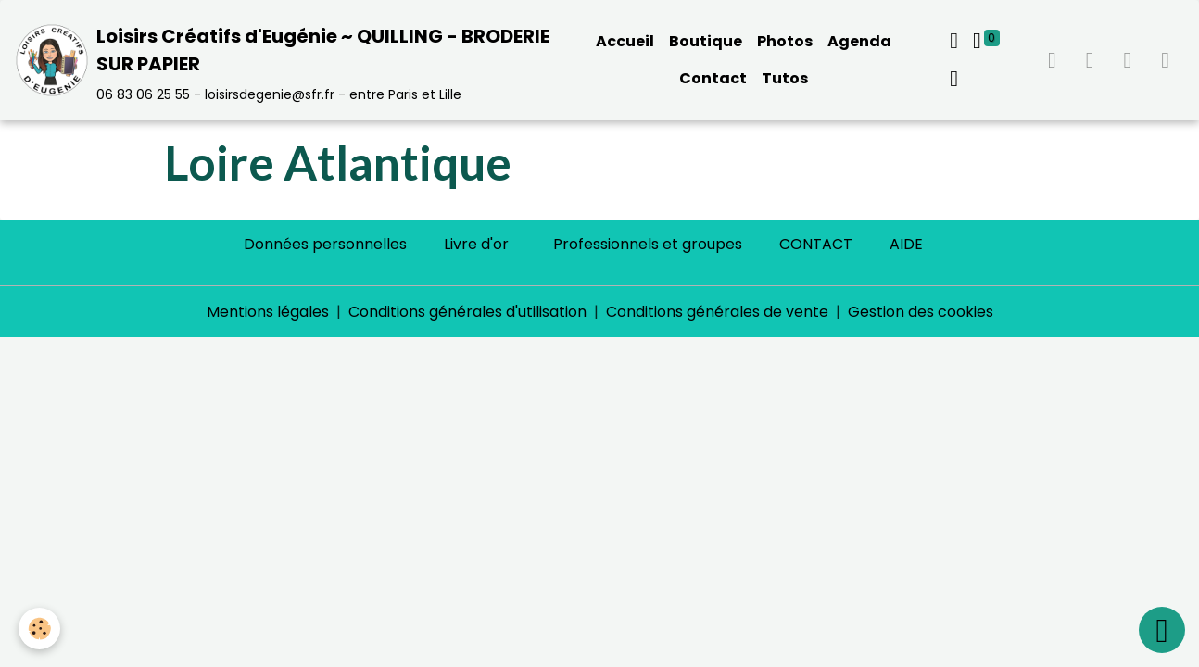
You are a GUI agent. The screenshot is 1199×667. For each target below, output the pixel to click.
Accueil (625, 41)
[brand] (283, 60)
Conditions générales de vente (717, 311)
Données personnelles (325, 244)
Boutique (705, 41)
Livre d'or (476, 244)
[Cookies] (39, 628)
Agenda (859, 41)
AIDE (906, 244)
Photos (785, 41)
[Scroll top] (1162, 630)
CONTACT (815, 244)
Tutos (785, 78)
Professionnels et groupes (647, 244)
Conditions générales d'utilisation (467, 311)
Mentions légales (268, 311)
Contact (713, 78)
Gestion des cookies (920, 311)
